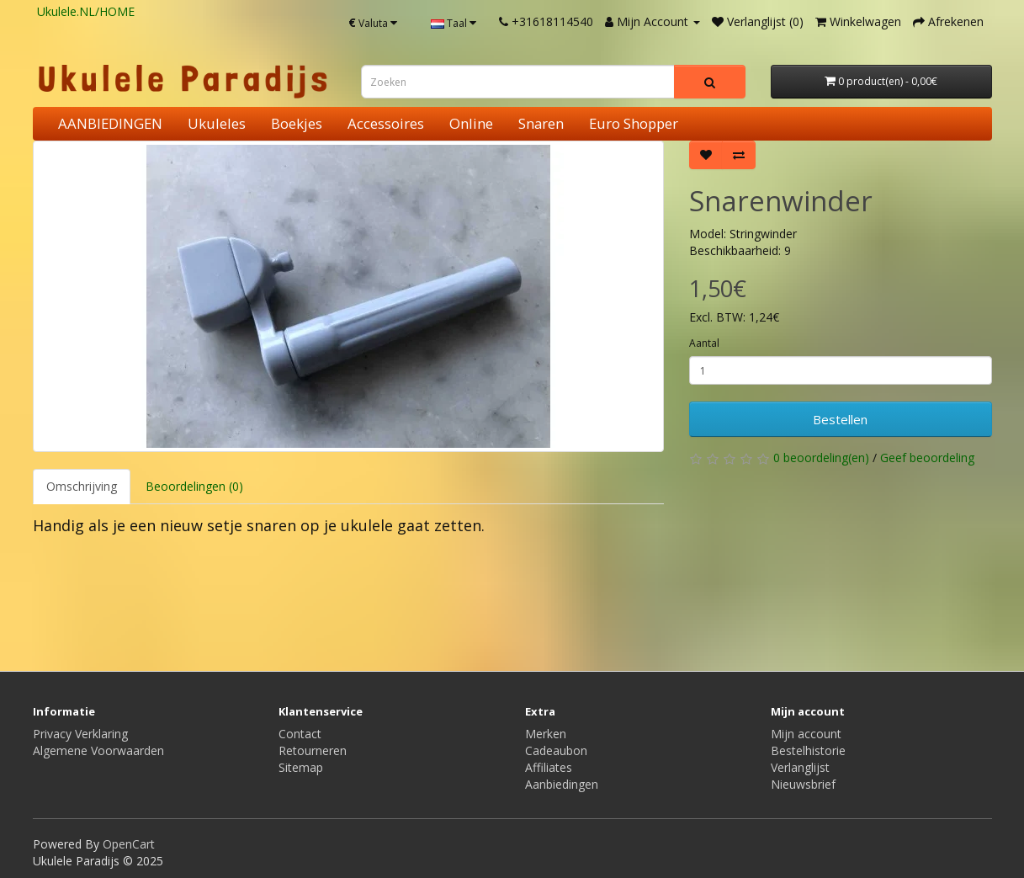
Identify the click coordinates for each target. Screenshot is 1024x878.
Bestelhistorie (808, 750)
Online (471, 123)
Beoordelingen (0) (194, 486)
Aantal (704, 343)
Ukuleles (217, 123)
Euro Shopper (633, 123)
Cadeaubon (556, 750)
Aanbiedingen (561, 784)
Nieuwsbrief (803, 784)
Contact (300, 734)
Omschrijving (81, 486)
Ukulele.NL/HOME (86, 11)
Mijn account (806, 734)
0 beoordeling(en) (821, 458)
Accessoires (386, 123)
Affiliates (548, 767)
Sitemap (301, 767)
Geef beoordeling (927, 458)
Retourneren (313, 750)
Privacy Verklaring (80, 734)
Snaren (541, 123)
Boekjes (296, 123)
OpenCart (129, 844)
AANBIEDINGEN (110, 123)
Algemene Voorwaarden (98, 750)
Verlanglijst (800, 767)
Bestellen (840, 419)
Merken (545, 734)
